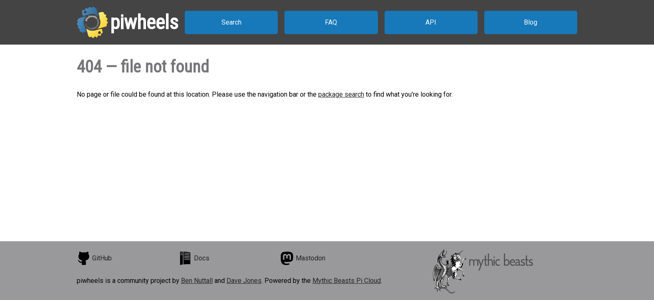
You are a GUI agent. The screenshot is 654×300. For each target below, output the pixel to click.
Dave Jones (244, 281)
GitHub (94, 258)
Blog (530, 22)
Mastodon (302, 258)
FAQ (331, 22)
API (430, 22)
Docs (194, 258)
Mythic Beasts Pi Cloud (346, 281)
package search (341, 94)
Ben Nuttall (197, 281)
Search (231, 22)
